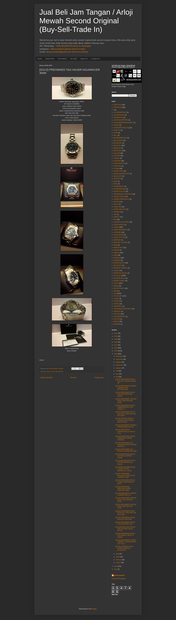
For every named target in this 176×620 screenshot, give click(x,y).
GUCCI (116, 204)
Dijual (115, 181)
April (117, 554)
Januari (118, 562)
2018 (115, 342)
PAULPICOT (118, 265)
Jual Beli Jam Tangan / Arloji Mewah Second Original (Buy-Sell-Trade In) (86, 21)
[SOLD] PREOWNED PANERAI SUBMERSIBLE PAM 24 (125, 426)
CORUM (116, 168)
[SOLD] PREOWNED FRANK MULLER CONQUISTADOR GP (125, 381)
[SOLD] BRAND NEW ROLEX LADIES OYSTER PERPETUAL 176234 (125, 469)
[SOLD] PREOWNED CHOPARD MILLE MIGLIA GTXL (125, 431)
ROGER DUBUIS (119, 281)
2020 (115, 336)
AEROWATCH (118, 117)
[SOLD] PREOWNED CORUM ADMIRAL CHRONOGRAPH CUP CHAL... (125, 542)
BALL (115, 135)
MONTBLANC (118, 247)
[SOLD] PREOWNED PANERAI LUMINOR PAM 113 (125, 494)
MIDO (115, 245)
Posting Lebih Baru (46, 377)
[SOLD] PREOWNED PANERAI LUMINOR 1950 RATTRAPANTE (125, 387)
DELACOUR (118, 176)
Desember (119, 356)
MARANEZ (117, 240)
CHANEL (117, 158)
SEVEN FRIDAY (119, 288)
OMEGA (116, 253)
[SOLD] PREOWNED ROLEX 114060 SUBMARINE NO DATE (125, 482)
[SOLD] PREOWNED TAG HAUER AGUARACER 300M (125, 450)
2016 (115, 348)
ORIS (115, 255)
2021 (115, 333)
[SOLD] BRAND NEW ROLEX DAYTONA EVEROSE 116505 (125, 456)
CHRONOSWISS (119, 163)
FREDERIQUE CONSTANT (123, 194)
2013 (115, 566)
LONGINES (117, 232)
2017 (115, 345)
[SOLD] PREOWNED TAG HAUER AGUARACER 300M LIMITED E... (125, 444)
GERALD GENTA (119, 196)
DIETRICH (117, 179)
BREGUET (117, 148)
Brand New (50, 59)
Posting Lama (99, 377)
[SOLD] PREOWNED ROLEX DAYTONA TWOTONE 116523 (125, 394)
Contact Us (95, 59)
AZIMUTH (117, 130)
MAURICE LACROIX (120, 242)
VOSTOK (117, 319)
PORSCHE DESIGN (120, 273)
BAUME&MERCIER (120, 138)
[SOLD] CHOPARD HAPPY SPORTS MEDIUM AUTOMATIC (124, 548)
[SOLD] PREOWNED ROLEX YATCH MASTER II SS (125, 523)
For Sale (73, 59)
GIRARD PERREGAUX (121, 199)
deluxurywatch (119, 575)
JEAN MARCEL (119, 225)
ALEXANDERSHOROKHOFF (123, 122)
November (119, 359)
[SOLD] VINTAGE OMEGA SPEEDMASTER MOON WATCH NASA (124, 420)
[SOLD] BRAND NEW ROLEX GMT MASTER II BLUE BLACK (125, 529)
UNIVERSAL (118, 306)
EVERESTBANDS (120, 189)
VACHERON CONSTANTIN (123, 309)
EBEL (115, 184)
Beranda (73, 377)
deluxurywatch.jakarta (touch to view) (68, 49)
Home (39, 59)
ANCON (116, 125)
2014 (115, 354)
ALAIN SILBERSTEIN (121, 120)
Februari (118, 560)
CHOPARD (117, 161)
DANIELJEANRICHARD (122, 174)
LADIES (116, 227)
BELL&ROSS (118, 140)
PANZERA (117, 260)
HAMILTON (117, 207)
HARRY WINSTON (120, 209)
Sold (53, 371)
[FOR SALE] (118, 105)
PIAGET (116, 270)
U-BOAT (116, 304)
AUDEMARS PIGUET (121, 128)
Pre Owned (62, 59)
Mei (117, 377)
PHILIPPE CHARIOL (120, 268)
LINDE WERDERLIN (120, 230)
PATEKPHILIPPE (119, 263)
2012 (115, 569)
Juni (117, 374)
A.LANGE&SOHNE (120, 112)
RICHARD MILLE (119, 278)
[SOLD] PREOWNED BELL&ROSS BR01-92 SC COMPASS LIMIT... (125, 475)
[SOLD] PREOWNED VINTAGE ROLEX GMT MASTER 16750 (125, 400)
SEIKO (116, 286)
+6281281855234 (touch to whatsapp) (73, 46)
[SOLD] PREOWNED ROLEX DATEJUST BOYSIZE (125, 518)
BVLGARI (117, 153)
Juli (117, 371)
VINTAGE (117, 314)
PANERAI (117, 258)
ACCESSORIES (119, 115)
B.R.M (116, 133)
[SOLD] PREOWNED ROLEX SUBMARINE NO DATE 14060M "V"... (125, 407)
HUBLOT (117, 217)
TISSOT (116, 298)
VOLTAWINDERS (119, 316)
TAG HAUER (59, 371)
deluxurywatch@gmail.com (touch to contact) (67, 52)
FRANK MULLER (119, 191)
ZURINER (117, 324)
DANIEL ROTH (119, 171)
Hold (115, 214)
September (119, 365)
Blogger (94, 609)
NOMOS (116, 250)
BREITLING (117, 150)
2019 (115, 339)
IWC (115, 219)
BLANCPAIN (118, 143)
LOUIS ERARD (119, 235)
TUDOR (116, 301)
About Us (84, 59)
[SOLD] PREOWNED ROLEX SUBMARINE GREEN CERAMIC (125, 438)
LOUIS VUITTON (119, 237)
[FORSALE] (117, 107)
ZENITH (116, 321)
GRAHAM (117, 202)
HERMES (117, 212)
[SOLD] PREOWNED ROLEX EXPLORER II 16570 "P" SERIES (125, 535)
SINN (115, 291)
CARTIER (117, 156)
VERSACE (117, 311)
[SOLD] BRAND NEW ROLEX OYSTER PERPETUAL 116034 (125, 462)
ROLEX (116, 283)
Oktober (118, 362)
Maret (118, 557)
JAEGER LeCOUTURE (121, 222)
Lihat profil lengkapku (119, 578)
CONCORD (117, 166)
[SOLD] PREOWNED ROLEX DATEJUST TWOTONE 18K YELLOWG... (125, 413)
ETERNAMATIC (119, 186)
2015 (115, 351)
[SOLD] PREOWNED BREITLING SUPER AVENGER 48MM (123, 488)
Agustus (118, 368)
